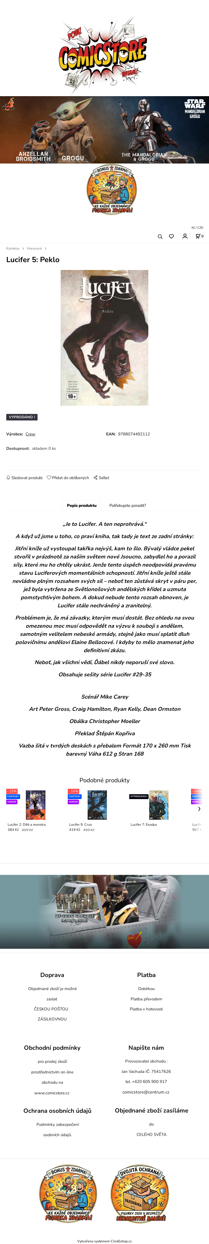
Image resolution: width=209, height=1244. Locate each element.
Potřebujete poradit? (127, 505)
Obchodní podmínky (52, 1048)
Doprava (52, 975)
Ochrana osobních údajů (57, 1111)
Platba (146, 975)
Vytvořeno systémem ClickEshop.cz (104, 1241)
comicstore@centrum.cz (145, 1092)
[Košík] (199, 236)
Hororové (34, 248)
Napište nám (146, 1048)
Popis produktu (82, 505)
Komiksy (13, 248)
